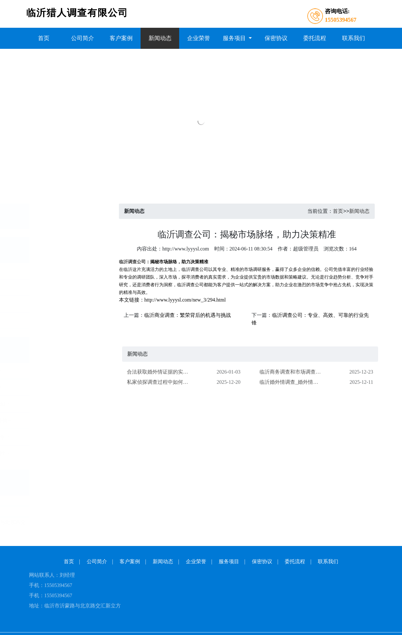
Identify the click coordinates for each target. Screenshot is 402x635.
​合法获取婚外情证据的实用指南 (160, 382)
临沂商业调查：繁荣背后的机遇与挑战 (196, 315)
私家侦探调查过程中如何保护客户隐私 (160, 392)
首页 (347, 211)
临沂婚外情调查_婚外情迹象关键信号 (292, 392)
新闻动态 (368, 211)
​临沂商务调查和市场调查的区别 (292, 382)
